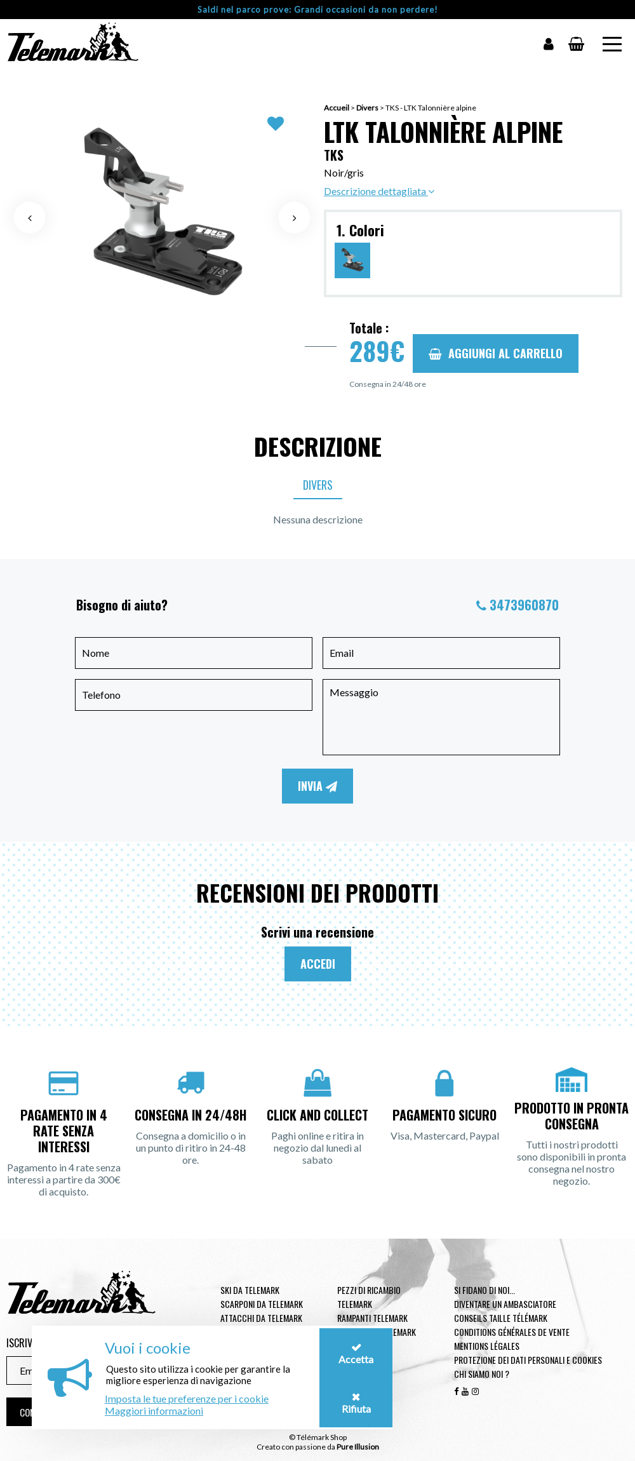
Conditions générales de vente (512, 1331)
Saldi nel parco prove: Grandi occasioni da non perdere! (317, 9)
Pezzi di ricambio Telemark (369, 1296)
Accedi (317, 963)
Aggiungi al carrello (496, 353)
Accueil (336, 107)
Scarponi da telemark (261, 1303)
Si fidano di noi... (484, 1289)
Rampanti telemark (372, 1317)
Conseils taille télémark (500, 1317)
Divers (367, 107)
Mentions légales (486, 1345)
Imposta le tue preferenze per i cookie (187, 1398)
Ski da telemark (249, 1289)
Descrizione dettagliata (379, 191)
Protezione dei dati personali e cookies (528, 1359)
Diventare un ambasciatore (505, 1303)
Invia (317, 786)
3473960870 (524, 604)
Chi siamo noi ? (481, 1373)
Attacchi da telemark (261, 1317)
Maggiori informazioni (154, 1410)
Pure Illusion (358, 1446)
